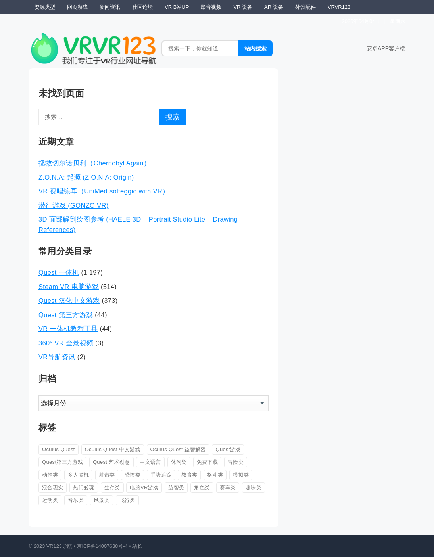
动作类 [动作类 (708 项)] (50, 475)
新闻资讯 (110, 7)
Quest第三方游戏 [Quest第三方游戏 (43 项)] (62, 462)
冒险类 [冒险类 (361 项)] (236, 462)
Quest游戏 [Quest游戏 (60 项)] (227, 449)
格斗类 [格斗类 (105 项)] (215, 475)
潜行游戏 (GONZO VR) (73, 205)
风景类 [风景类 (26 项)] (101, 500)
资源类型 (45, 7)
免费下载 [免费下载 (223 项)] (207, 462)
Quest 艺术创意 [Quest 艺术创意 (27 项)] (111, 462)
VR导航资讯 (56, 356)
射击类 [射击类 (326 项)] (107, 475)
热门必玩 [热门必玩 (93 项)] (83, 487)
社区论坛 (142, 7)
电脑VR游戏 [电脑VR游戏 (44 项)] (144, 487)
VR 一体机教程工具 (68, 328)
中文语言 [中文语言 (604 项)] (150, 462)
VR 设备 (242, 7)
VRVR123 (339, 7)
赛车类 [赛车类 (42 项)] (228, 487)
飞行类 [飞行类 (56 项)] (127, 500)
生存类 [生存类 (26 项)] (112, 487)
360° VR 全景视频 (65, 342)
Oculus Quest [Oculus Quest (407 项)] (58, 449)
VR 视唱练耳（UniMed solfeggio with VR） (103, 191)
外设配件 (305, 7)
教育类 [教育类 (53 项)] (189, 475)
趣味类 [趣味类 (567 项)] (253, 487)
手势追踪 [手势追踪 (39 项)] (160, 475)
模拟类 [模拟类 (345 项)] (241, 475)
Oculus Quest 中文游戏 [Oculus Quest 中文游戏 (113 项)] (112, 449)
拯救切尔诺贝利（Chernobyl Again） (94, 163)
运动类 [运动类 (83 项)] (50, 500)
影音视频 (211, 7)
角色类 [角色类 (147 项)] (202, 487)
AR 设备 (273, 7)
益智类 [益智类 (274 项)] (176, 487)
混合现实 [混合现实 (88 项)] (52, 487)
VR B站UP (177, 7)
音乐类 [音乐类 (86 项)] (76, 500)
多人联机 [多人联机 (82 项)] (78, 475)
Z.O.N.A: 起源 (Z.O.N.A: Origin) (86, 177)
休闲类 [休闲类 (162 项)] (179, 462)
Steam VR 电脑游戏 (68, 286)
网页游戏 (77, 7)
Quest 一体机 (58, 272)
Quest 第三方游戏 (65, 314)
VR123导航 (59, 546)
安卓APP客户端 (386, 48)
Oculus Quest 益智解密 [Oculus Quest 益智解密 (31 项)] (178, 449)
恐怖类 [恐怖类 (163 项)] (132, 475)
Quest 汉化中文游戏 (69, 300)
